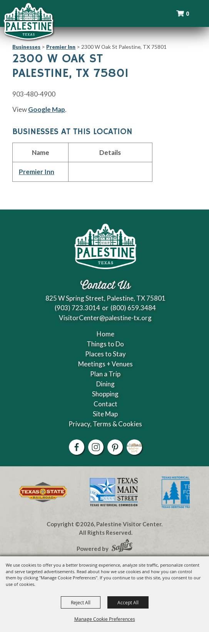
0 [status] (187, 13)
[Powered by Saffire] (122, 546)
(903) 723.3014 (77, 308)
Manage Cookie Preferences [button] (104, 619)
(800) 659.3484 (133, 308)
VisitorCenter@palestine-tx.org (105, 318)
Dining (105, 384)
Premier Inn (60, 46)
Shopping (105, 394)
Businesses (26, 46)
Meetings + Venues (105, 364)
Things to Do (105, 344)
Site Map (105, 414)
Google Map (46, 109)
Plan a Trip (105, 374)
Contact (105, 404)
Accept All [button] (128, 602)
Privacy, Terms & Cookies (105, 424)
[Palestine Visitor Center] (28, 21)
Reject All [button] (80, 602)
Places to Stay (105, 354)
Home (105, 334)
